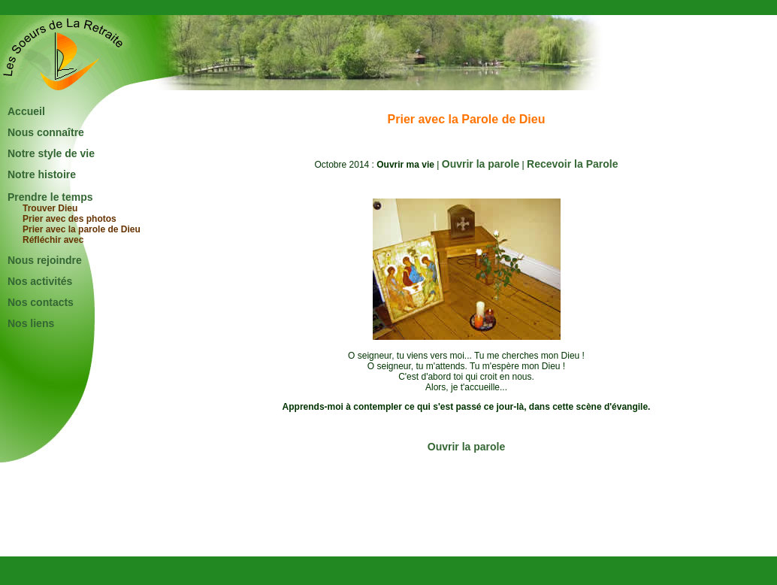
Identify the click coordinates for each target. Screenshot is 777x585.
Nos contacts (41, 302)
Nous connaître (46, 132)
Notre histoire (42, 174)
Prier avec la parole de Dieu (82, 229)
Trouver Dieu (50, 208)
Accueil (26, 111)
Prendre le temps (50, 197)
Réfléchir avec (53, 240)
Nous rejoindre (45, 260)
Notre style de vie (51, 153)
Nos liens (31, 323)
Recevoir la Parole (572, 164)
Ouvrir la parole (480, 164)
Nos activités (40, 281)
